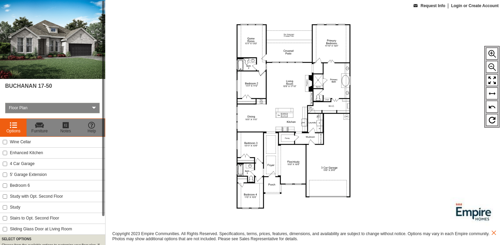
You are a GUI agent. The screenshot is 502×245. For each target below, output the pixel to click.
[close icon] (494, 234)
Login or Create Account (475, 5)
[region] (52, 122)
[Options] (13, 127)
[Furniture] (40, 127)
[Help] (92, 127)
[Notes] (66, 127)
